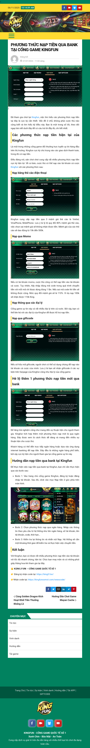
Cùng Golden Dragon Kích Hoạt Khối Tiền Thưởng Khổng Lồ (28, 600)
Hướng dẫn (14, 646)
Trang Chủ (20, 690)
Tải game (13, 654)
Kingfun (35, 117)
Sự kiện (13, 630)
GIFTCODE (45, 694)
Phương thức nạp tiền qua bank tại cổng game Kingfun (44, 47)
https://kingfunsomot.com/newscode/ (46, 579)
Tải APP (71, 690)
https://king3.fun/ (45, 574)
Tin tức (12, 623)
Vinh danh (14, 638)
